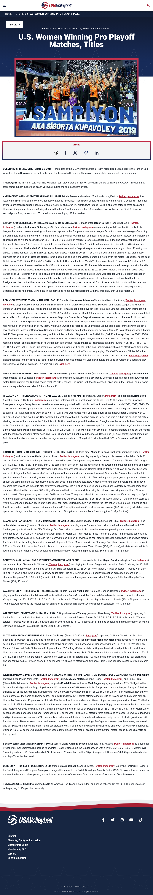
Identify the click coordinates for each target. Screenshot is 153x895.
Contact (12, 836)
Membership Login (18, 844)
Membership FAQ (17, 849)
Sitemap (68, 886)
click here (64, 364)
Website (7, 304)
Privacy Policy (82, 886)
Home (8, 14)
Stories (21, 14)
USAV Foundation (17, 858)
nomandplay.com (138, 355)
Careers (12, 853)
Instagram (133, 196)
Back (13, 24)
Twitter (122, 196)
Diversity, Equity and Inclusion (24, 840)
